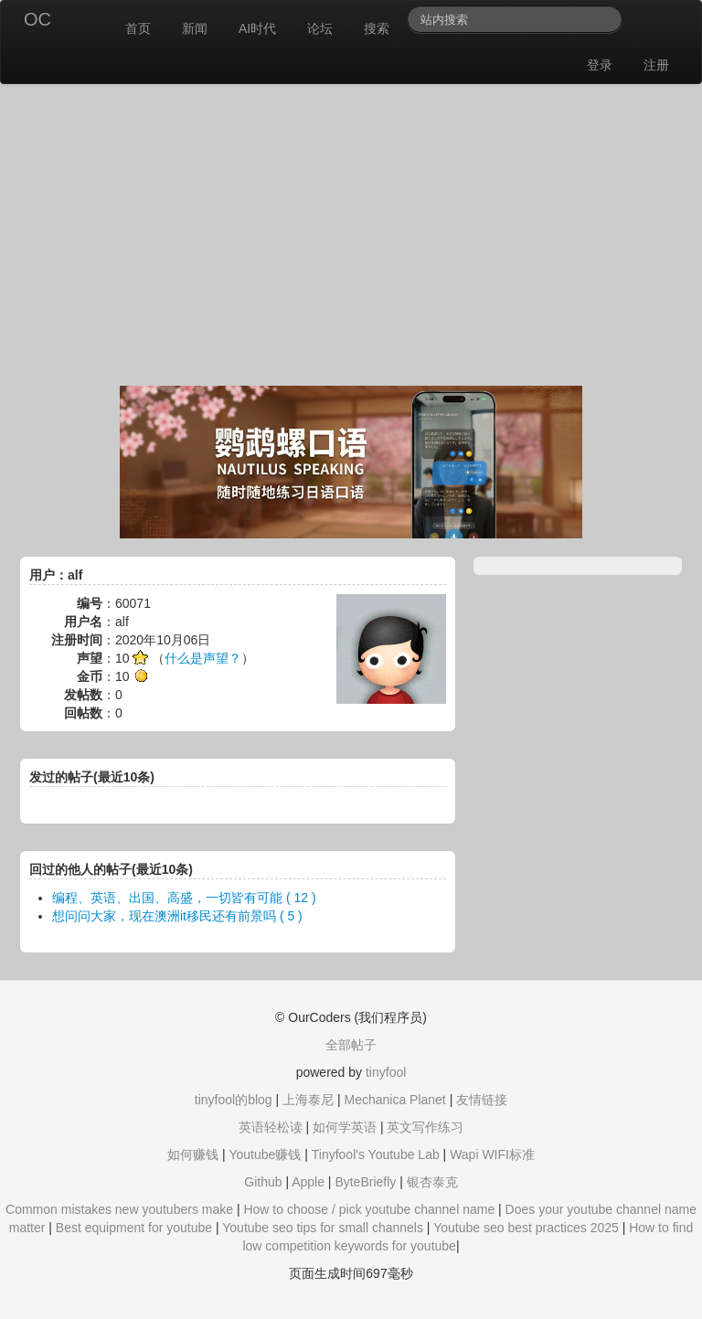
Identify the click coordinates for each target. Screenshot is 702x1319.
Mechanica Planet (394, 1099)
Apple (308, 1182)
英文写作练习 (425, 1127)
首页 (138, 28)
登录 (599, 65)
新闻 (194, 28)
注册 (656, 65)
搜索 (376, 28)
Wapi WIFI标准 (492, 1154)
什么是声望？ (203, 658)
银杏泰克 (432, 1182)
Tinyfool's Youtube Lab (376, 1154)
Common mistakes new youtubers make (119, 1209)
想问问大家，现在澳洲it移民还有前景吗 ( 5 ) (177, 916)
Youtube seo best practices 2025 (526, 1227)
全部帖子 (351, 1044)
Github (263, 1182)
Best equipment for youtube (134, 1227)
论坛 (320, 28)
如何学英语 (345, 1127)
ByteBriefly (365, 1182)
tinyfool (386, 1072)
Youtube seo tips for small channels (322, 1227)
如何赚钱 (192, 1154)
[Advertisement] (351, 239)
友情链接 (481, 1099)
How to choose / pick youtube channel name (369, 1209)
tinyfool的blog (233, 1099)
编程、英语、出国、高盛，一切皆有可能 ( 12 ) (184, 897)
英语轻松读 (271, 1127)
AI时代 (257, 28)
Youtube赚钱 (265, 1154)
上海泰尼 (308, 1099)
